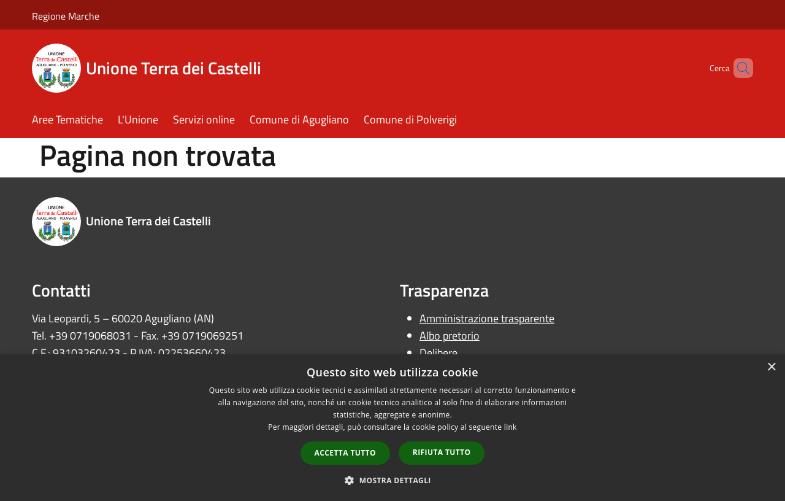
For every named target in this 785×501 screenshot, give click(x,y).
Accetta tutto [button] (345, 453)
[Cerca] (738, 68)
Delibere (438, 352)
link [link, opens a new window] (510, 427)
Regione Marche (65, 16)
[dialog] (392, 427)
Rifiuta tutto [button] (442, 452)
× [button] (771, 367)
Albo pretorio (449, 335)
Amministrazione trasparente (486, 318)
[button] (392, 480)
